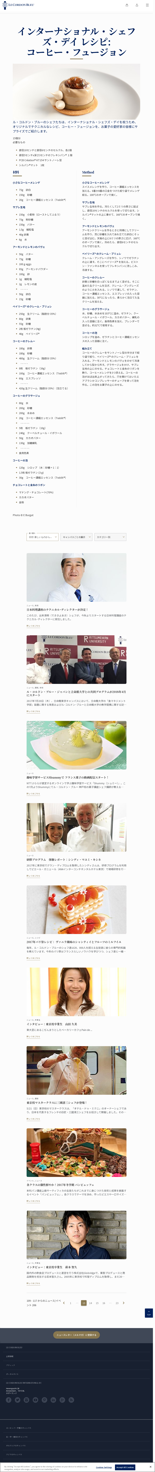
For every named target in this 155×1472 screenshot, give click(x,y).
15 (97, 1303)
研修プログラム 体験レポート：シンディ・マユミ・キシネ (64, 862)
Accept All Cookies (125, 1467)
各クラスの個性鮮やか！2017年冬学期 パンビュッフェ (60, 1187)
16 (103, 1303)
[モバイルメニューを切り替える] (147, 5)
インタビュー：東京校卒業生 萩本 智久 (52, 1269)
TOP (149, 1313)
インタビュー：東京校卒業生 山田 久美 (52, 1026)
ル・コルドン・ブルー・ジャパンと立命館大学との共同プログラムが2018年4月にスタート (76, 696)
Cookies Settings (104, 1467)
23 (117, 1303)
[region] (77, 1467)
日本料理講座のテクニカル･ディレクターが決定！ (58, 612)
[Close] (151, 1467)
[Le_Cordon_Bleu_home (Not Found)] (18, 5)
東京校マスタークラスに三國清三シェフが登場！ (57, 1105)
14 (90, 1303)
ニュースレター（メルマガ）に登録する (76, 1335)
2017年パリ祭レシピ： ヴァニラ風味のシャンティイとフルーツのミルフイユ (74, 944)
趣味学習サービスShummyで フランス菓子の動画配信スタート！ (68, 779)
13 (83, 1303)
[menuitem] (127, 5)
